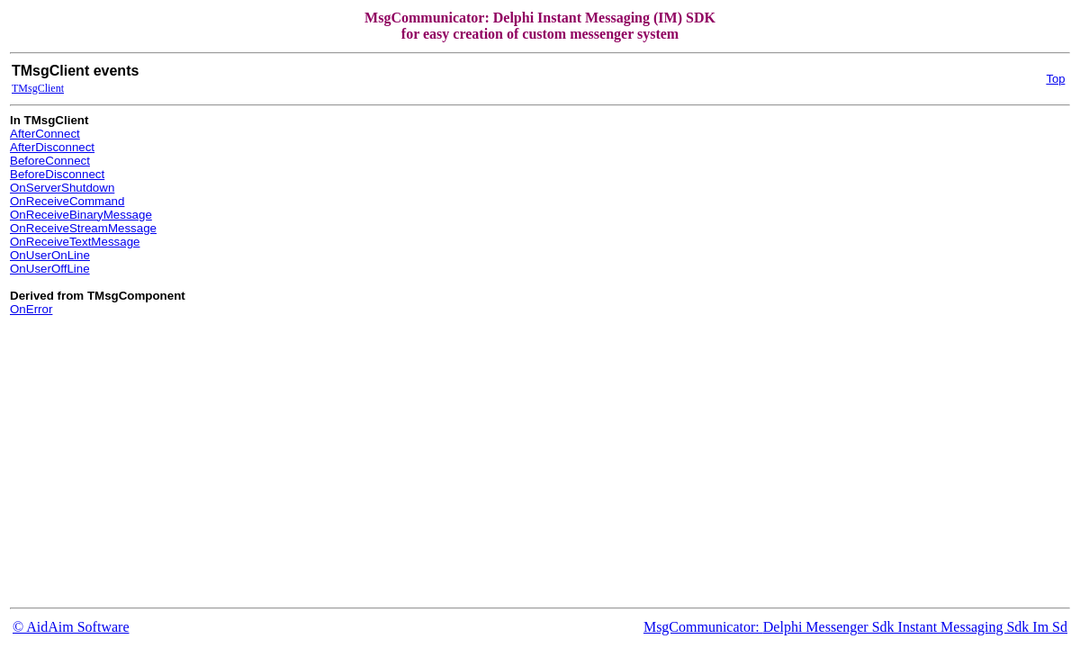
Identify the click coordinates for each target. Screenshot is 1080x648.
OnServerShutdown (62, 187)
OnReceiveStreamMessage (83, 228)
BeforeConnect (50, 160)
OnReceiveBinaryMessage (81, 214)
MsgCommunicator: (703, 626)
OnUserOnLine (50, 255)
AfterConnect (45, 133)
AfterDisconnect (52, 147)
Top (1055, 79)
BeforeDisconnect (57, 174)
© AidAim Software (71, 626)
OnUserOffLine (50, 268)
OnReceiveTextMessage (75, 241)
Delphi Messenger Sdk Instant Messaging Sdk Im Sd (915, 626)
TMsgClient (38, 88)
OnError (31, 309)
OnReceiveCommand (67, 201)
